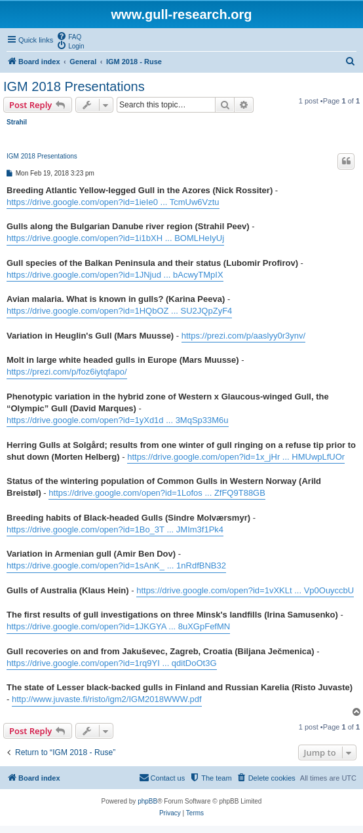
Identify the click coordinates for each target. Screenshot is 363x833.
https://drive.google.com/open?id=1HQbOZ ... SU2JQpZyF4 (119, 311)
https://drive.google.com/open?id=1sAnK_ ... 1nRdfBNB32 (116, 565)
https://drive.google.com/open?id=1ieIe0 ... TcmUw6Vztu (113, 202)
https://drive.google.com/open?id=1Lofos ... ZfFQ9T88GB (156, 493)
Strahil (17, 122)
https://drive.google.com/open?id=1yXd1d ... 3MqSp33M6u (118, 420)
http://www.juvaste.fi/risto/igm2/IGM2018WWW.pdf (107, 699)
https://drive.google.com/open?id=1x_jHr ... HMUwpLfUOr (236, 457)
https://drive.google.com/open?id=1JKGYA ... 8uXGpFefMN (118, 626)
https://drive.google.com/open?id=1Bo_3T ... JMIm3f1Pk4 (115, 529)
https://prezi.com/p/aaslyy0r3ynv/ (243, 336)
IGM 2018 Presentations (74, 86)
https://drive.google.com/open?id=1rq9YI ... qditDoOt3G (112, 663)
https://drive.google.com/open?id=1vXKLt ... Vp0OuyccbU (245, 590)
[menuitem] (68, 36)
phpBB (147, 801)
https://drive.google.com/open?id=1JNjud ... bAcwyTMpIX (115, 275)
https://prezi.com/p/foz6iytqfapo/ (67, 372)
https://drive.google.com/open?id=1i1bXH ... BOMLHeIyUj (115, 238)
